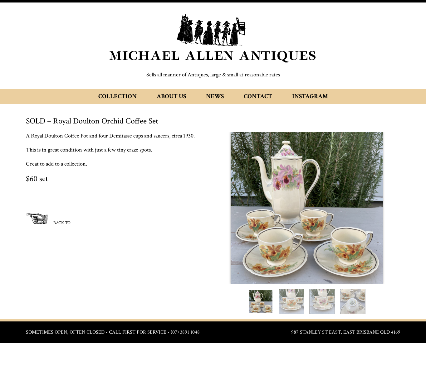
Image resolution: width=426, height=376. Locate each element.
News (215, 96)
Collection (117, 96)
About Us (171, 96)
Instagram (310, 96)
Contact (258, 96)
